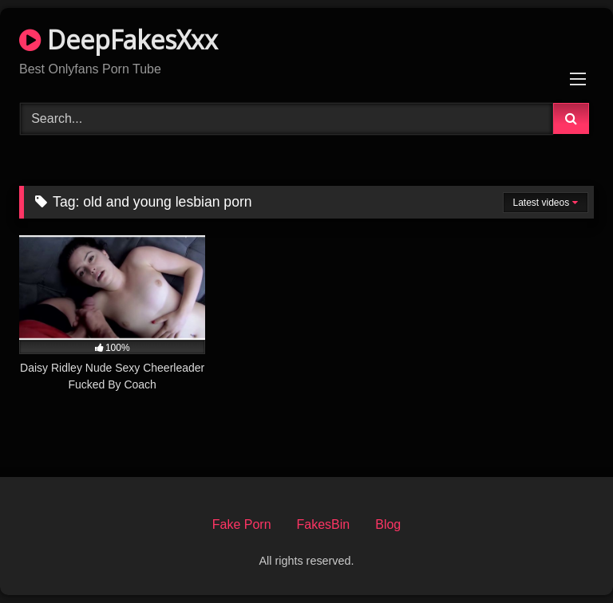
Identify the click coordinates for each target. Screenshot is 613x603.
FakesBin (323, 524)
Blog (388, 524)
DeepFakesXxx (118, 39)
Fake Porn (241, 524)
